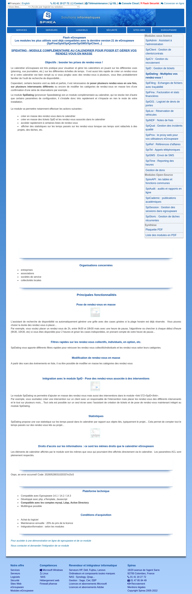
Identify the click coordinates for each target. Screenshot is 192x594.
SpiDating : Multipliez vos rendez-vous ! (162, 75)
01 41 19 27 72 (60, 3)
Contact (77, 3)
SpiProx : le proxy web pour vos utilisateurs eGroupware (162, 137)
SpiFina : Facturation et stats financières (162, 94)
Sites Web (139, 30)
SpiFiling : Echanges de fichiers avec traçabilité (164, 84)
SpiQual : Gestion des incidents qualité (164, 127)
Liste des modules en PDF (161, 235)
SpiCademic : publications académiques (161, 199)
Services (21, 30)
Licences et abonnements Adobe (86, 587)
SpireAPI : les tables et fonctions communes (159, 181)
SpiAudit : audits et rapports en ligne (164, 190)
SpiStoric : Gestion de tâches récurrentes (163, 218)
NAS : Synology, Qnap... (82, 577)
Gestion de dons (155, 170)
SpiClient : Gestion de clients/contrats (158, 51)
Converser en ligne (172, 3)
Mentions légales (137, 587)
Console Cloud (129, 3)
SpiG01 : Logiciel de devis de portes (163, 103)
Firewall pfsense (48, 583)
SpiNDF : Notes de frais (159, 120)
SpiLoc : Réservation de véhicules (160, 112)
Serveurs (51, 30)
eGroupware (169, 30)
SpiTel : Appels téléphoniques (163, 149)
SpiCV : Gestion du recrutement (157, 60)
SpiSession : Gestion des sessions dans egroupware (161, 209)
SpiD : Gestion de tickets (160, 68)
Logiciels (82, 30)
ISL (113, 3)
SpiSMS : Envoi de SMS (160, 155)
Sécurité (111, 30)
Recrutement (136, 583)
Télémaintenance (96, 3)
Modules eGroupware (21, 590)
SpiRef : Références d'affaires (163, 144)
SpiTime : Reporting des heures (160, 162)
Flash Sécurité (150, 3)
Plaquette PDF (154, 229)
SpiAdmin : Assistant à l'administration (159, 42)
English (26, 3)
